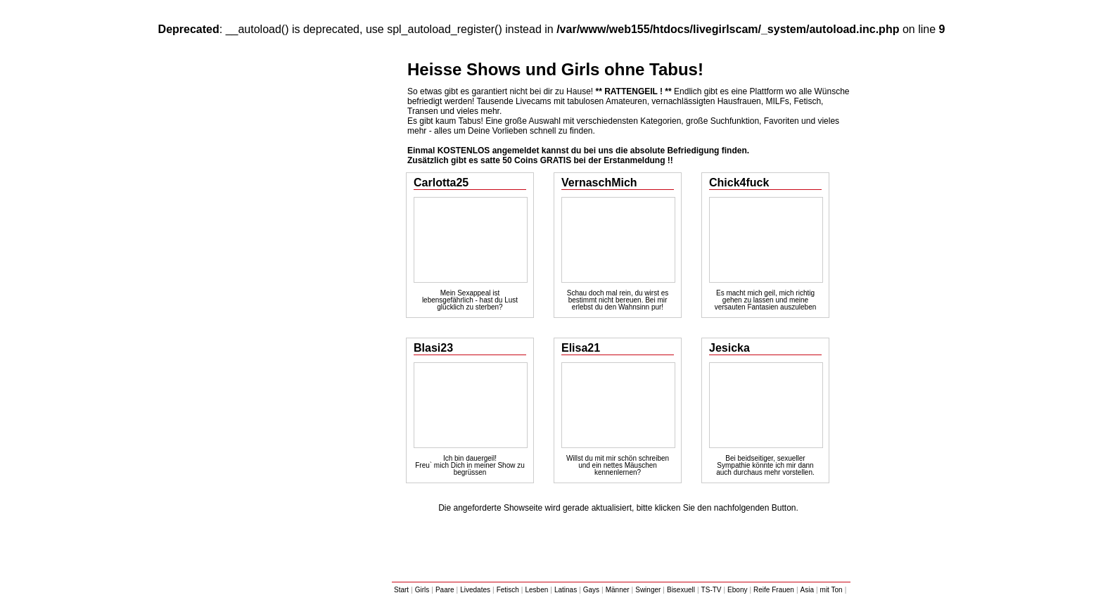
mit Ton (831, 590)
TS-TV (711, 590)
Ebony (737, 590)
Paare (444, 590)
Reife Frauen (773, 590)
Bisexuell (681, 590)
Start (401, 590)
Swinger (648, 590)
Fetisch (508, 590)
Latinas (565, 590)
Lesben (536, 590)
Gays (591, 590)
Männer (618, 590)
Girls (422, 590)
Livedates (475, 590)
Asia (807, 590)
